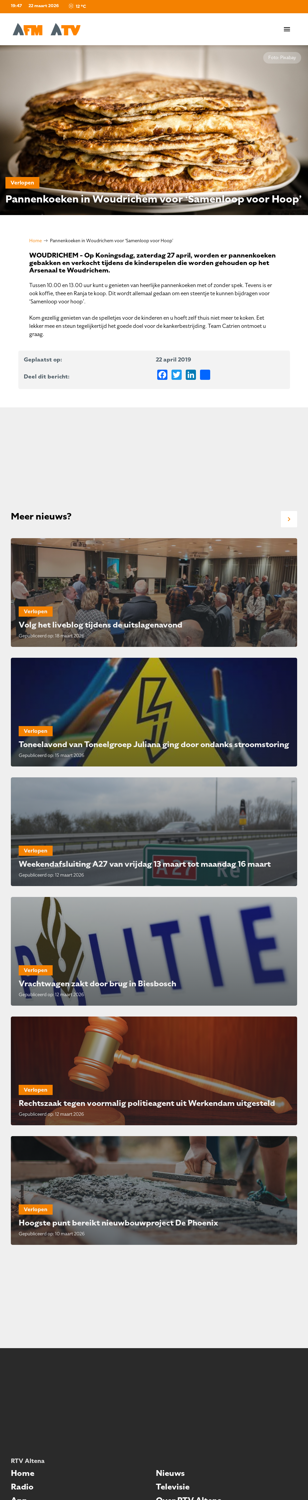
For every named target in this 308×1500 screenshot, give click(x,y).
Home (35, 240)
